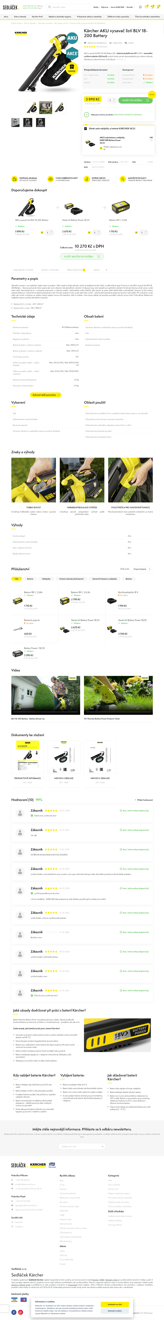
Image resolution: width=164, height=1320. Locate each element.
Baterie (30, 578)
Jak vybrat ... (64, 1202)
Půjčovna (104, 7)
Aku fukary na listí (61, 23)
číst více (120, 59)
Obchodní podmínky (68, 1193)
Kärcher (95, 1280)
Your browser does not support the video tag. (45, 695)
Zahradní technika (45, 23)
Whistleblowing (66, 1241)
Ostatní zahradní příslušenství (71, 578)
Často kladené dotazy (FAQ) (70, 1237)
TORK (62, 1215)
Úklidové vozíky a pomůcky (118, 1202)
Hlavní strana (16, 23)
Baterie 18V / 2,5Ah (118, 220)
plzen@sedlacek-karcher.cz (24, 1205)
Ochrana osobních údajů (69, 1206)
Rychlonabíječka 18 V (128, 592)
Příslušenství (76, 270)
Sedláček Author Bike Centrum (120, 1216)
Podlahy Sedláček (115, 1220)
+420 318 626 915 (29, 6)
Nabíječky (46, 578)
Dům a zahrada (30, 23)
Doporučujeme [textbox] (140, 569)
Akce (110, 1180)
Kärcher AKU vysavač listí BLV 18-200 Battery (88, 23)
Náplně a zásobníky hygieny (119, 1193)
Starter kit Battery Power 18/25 (75, 220)
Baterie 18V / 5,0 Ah (80, 592)
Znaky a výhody (50, 270)
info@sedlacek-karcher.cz (23, 1184)
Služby (96, 7)
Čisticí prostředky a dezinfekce (120, 1206)
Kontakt (130, 7)
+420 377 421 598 (29, 8)
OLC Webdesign (146, 1313)
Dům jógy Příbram (115, 1225)
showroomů (72, 1285)
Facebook (17, 1222)
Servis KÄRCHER (117, 7)
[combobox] (142, 569)
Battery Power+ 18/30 (34, 648)
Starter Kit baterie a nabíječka (105, 578)
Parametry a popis (23, 270)
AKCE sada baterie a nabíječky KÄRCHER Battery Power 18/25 (112, 140)
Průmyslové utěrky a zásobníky (120, 1198)
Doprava (63, 1189)
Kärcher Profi (113, 1189)
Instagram (17, 1226)
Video (97, 270)
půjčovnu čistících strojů (20, 1285)
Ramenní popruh (32, 620)
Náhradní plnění (66, 1224)
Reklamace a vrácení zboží (70, 1198)
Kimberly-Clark (66, 1219)
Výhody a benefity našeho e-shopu (73, 1228)
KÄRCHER (64, 1211)
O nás (62, 1184)
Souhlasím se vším (115, 1304)
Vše (16, 578)
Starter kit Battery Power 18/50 (132, 620)
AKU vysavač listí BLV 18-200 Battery (31, 220)
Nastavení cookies (115, 1311)
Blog (61, 1180)
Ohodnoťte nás (66, 1232)
